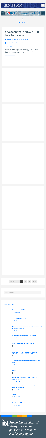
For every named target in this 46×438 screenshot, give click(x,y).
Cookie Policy (27, 435)
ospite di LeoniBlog (12, 43)
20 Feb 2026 (17, 396)
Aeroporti (10, 40)
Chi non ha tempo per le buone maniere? (23, 343)
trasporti (25, 40)
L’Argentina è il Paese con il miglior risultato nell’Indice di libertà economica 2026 (24, 352)
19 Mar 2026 (17, 337)
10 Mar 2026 (17, 356)
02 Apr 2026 (17, 312)
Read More (9, 57)
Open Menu (43, 5)
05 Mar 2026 (17, 364)
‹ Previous (12, 281)
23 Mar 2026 (17, 330)
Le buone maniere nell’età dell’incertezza (24, 335)
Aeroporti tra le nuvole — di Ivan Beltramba (22, 33)
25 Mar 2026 (17, 320)
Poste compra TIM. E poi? (19, 318)
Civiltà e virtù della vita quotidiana (22, 403)
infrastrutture (18, 40)
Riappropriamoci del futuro (20, 310)
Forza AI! (14, 394)
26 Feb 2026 (17, 381)
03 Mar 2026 (17, 373)
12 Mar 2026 (17, 346)
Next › (34, 281)
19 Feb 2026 (17, 405)
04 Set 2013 (11, 47)
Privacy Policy (19, 435)
